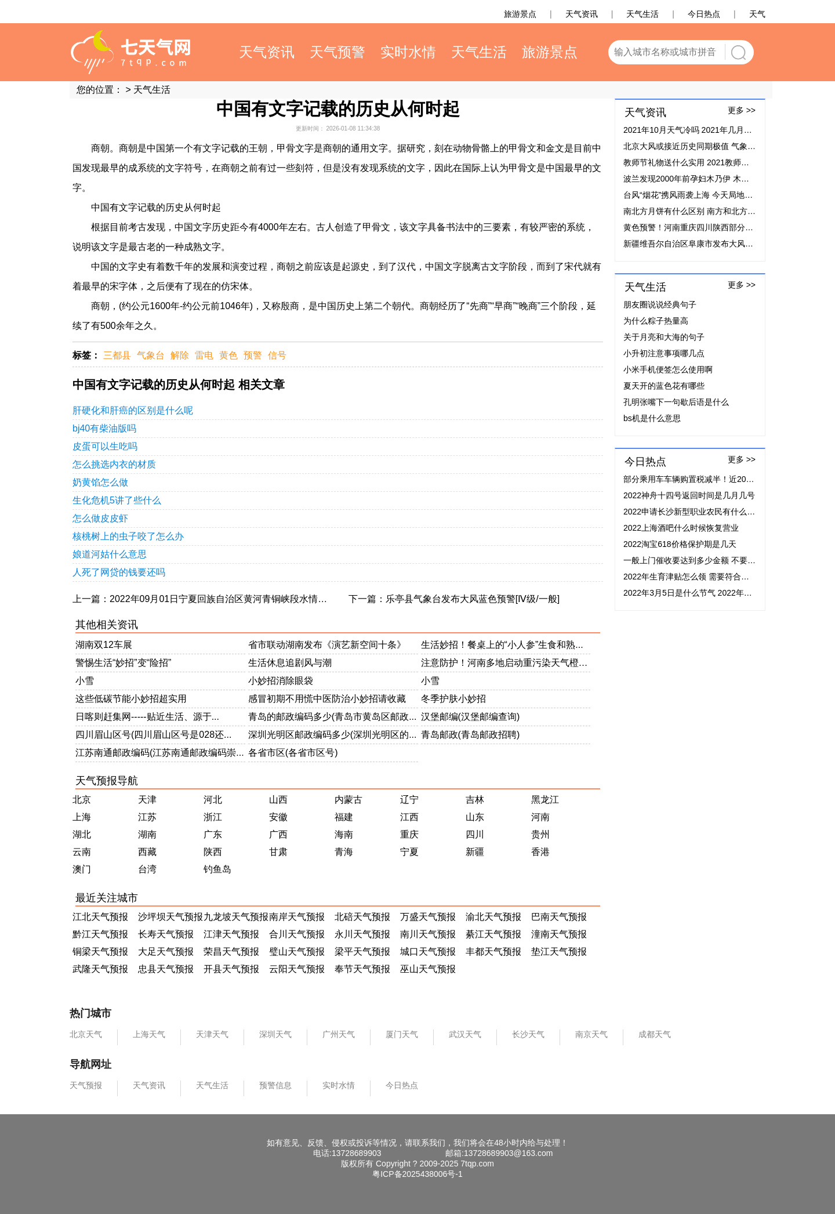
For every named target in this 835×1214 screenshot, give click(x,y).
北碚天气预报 (362, 917)
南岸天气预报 (297, 917)
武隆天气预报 (100, 969)
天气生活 (151, 90)
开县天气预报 (231, 969)
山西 (278, 799)
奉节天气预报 (362, 969)
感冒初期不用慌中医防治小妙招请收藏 (327, 699)
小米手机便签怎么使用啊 (668, 369)
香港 (540, 852)
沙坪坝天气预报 (170, 917)
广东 (213, 834)
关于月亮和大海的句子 (664, 337)
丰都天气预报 (493, 951)
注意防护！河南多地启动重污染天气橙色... (506, 663)
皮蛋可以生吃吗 (104, 446)
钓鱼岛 (217, 869)
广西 (278, 834)
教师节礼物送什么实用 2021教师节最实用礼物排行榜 (718, 162)
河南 (540, 817)
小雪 (84, 681)
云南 (81, 852)
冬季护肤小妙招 (453, 699)
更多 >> (742, 110)
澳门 (81, 869)
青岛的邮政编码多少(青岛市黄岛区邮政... (332, 717)
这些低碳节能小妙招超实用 (131, 699)
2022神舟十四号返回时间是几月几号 (689, 495)
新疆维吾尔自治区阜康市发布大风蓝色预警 (700, 243)
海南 (344, 834)
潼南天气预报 (559, 934)
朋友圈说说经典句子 (659, 304)
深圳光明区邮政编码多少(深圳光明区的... (332, 735)
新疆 (475, 852)
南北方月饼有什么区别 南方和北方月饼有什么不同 (713, 211)
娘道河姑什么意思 (109, 554)
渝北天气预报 (493, 917)
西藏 (147, 852)
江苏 (147, 817)
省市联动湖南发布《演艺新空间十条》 (327, 645)
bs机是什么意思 (652, 418)
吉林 (475, 799)
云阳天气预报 (297, 969)
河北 (213, 799)
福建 (344, 817)
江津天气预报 (231, 934)
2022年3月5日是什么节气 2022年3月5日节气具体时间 (720, 592)
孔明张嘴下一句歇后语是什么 (676, 402)
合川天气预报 (297, 934)
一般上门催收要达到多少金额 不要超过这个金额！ (713, 560)
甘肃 (278, 852)
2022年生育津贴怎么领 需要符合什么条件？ (702, 576)
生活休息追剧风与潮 (290, 663)
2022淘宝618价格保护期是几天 (679, 544)
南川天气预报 (428, 934)
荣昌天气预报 (231, 951)
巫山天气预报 (428, 969)
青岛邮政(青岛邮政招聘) (470, 735)
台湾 (147, 869)
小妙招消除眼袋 (280, 681)
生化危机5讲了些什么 (116, 500)
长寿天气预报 (166, 934)
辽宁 (409, 799)
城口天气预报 (428, 951)
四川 (475, 834)
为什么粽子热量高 (655, 320)
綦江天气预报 (493, 934)
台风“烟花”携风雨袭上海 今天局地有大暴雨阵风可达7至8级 (729, 195)
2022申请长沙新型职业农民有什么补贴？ (697, 511)
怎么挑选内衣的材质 (114, 464)
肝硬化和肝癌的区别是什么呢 (132, 410)
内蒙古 (348, 799)
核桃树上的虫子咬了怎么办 (128, 536)
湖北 (81, 834)
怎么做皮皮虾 (100, 518)
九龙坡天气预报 (236, 917)
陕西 (213, 852)
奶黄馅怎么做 (100, 482)
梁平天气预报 (362, 951)
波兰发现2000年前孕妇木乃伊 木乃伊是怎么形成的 (714, 178)
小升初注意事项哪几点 (664, 353)
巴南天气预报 (559, 917)
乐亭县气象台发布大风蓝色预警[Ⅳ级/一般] (473, 599)
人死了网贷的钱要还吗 (118, 572)
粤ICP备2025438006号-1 (417, 1174)
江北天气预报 (100, 917)
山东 (475, 817)
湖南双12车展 (103, 645)
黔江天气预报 (100, 934)
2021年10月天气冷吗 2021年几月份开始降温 (704, 130)
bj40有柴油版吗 (104, 428)
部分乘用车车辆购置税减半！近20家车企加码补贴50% (721, 479)
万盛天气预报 (428, 917)
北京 (81, 799)
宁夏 (409, 852)
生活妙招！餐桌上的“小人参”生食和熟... (502, 645)
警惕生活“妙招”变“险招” (123, 663)
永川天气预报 (362, 934)
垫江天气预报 (559, 951)
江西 (409, 817)
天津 (147, 799)
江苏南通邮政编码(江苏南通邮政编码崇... (159, 753)
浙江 (213, 817)
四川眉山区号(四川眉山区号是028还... (153, 735)
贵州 (540, 834)
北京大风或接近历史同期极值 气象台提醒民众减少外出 (722, 146)
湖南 (147, 834)
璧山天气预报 (297, 951)
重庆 (409, 834)
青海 (344, 852)
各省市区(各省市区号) (293, 753)
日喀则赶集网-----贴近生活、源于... (147, 717)
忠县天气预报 (166, 969)
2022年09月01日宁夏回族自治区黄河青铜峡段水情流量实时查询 (241, 599)
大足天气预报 (166, 951)
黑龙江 (545, 799)
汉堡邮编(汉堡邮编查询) (470, 717)
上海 (81, 817)
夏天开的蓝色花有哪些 (664, 385)
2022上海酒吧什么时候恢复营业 (681, 527)
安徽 (278, 817)
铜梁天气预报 (100, 951)
